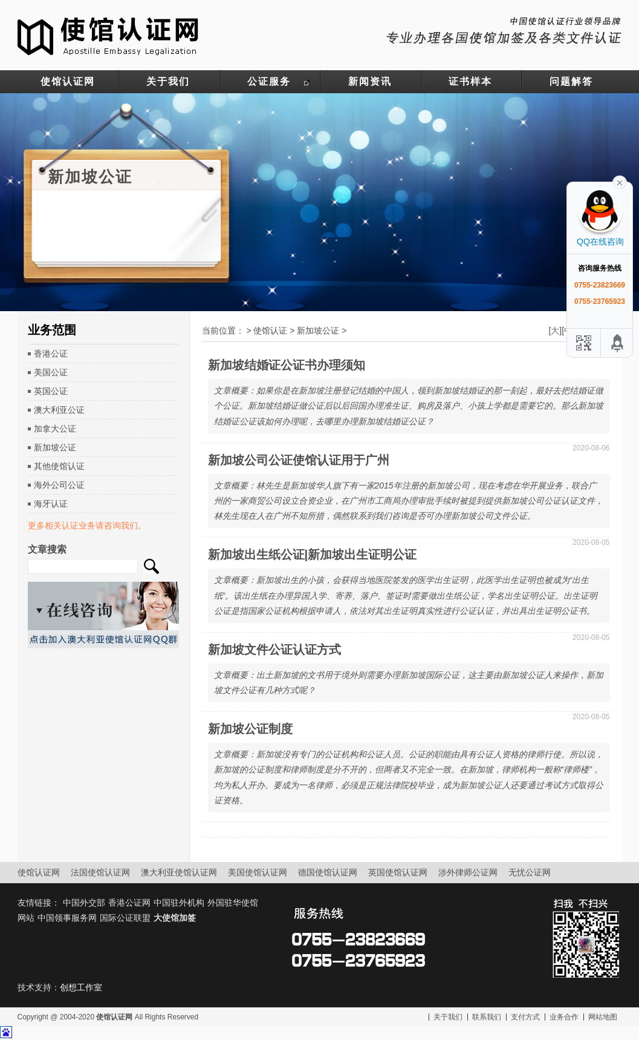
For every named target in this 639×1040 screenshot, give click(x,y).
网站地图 (602, 1017)
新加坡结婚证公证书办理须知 (286, 365)
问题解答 (571, 81)
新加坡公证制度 (250, 729)
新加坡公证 (55, 447)
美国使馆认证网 (257, 872)
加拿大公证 (55, 428)
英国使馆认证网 (397, 872)
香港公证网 (129, 902)
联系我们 (486, 1017)
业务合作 (564, 1017)
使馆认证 (270, 330)
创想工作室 (81, 987)
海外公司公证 (59, 485)
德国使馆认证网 (327, 872)
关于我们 (168, 81)
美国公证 (51, 372)
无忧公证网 (529, 872)
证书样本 (470, 81)
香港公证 (51, 353)
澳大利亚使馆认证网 (179, 872)
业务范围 (52, 330)
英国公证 (51, 391)
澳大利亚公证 (59, 410)
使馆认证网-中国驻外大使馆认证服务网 (108, 35)
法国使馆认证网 (100, 872)
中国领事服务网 (67, 918)
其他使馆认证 (59, 466)
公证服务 (269, 81)
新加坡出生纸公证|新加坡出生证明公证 (312, 554)
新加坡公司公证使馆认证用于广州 (298, 460)
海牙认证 (51, 503)
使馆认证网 (68, 81)
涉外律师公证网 (468, 872)
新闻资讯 (370, 81)
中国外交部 (84, 902)
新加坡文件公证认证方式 (274, 649)
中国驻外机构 (179, 902)
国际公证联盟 (125, 918)
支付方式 (525, 1017)
